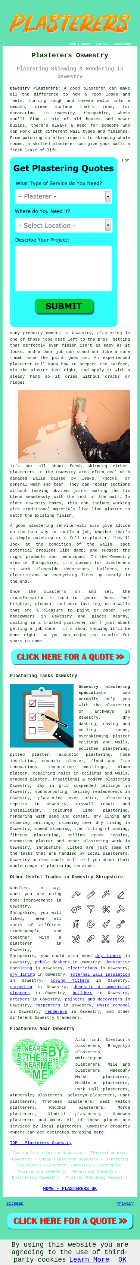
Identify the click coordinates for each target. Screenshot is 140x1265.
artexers (20, 999)
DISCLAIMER (122, 43)
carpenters (47, 1005)
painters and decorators (93, 999)
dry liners (108, 956)
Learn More (89, 1260)
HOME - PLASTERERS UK (70, 1189)
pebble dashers (52, 962)
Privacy (125, 1203)
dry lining (22, 974)
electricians (82, 968)
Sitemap (15, 1203)
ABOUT (85, 43)
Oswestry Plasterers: (35, 88)
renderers (56, 1011)
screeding (21, 987)
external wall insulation (100, 974)
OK (122, 1260)
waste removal (113, 1005)
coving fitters (70, 980)
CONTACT (102, 43)
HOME (72, 43)
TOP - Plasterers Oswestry (41, 1143)
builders (83, 993)
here (98, 1132)
